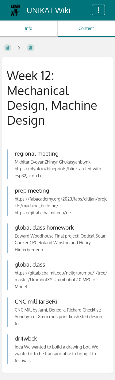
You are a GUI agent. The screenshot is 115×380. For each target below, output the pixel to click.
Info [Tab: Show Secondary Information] (29, 28)
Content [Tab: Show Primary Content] (86, 28)
